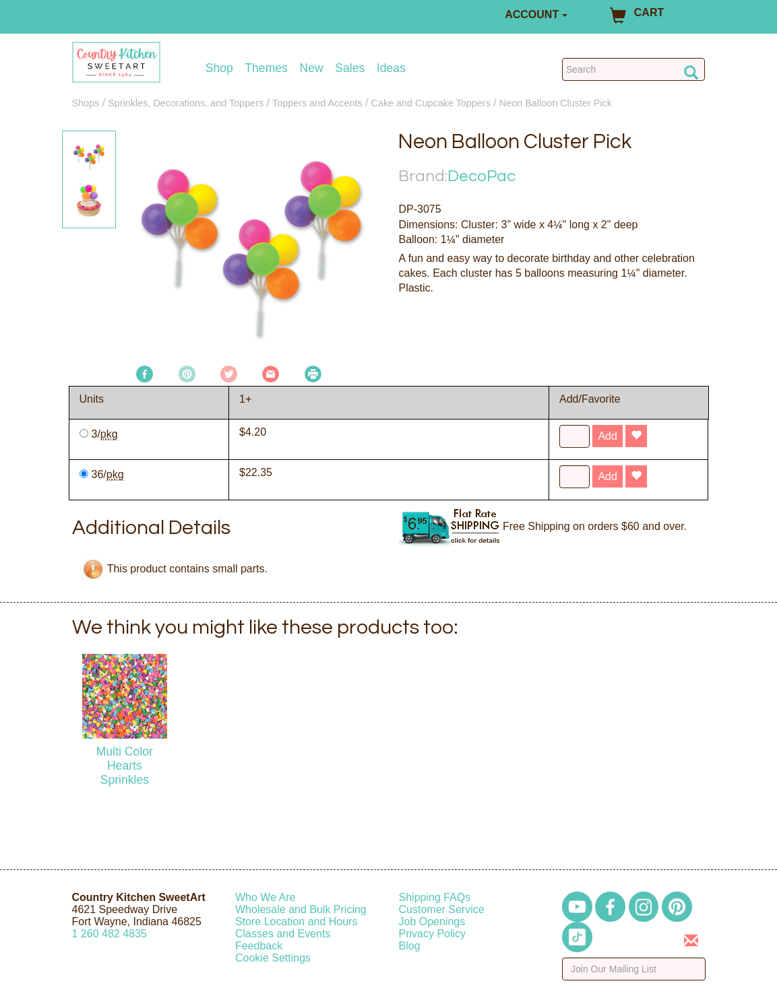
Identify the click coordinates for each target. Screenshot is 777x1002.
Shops (86, 103)
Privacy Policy (432, 933)
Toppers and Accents (317, 103)
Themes (266, 68)
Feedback (258, 945)
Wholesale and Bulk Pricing (301, 909)
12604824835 (109, 933)
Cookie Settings (273, 958)
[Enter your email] (634, 969)
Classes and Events (282, 933)
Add (607, 436)
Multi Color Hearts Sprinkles (124, 766)
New (311, 68)
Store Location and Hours (296, 921)
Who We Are (265, 897)
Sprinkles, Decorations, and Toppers (185, 103)
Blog (410, 945)
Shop (219, 68)
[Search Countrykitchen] (634, 69)
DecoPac (481, 176)
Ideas (391, 68)
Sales (350, 68)
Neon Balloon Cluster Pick (555, 103)
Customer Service (442, 909)
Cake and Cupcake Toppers (431, 103)
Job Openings (432, 921)
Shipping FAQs (435, 897)
